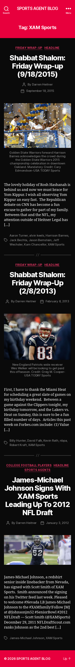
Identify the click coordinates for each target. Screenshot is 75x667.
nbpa (63, 440)
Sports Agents (37, 470)
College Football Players (29, 465)
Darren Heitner (42, 84)
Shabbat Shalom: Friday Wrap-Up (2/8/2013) (37, 282)
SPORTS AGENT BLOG (37, 8)
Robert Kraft (18, 445)
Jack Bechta (18, 240)
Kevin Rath (50, 440)
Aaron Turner (19, 235)
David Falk (34, 440)
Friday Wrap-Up (28, 47)
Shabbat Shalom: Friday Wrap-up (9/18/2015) (37, 66)
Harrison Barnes (57, 235)
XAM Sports (56, 244)
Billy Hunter (18, 440)
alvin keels (36, 235)
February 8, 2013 (57, 301)
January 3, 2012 (57, 523)
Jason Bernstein (40, 240)
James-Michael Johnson (27, 638)
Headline (52, 47)
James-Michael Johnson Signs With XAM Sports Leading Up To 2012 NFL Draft (37, 496)
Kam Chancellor (35, 244)
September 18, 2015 (40, 91)
